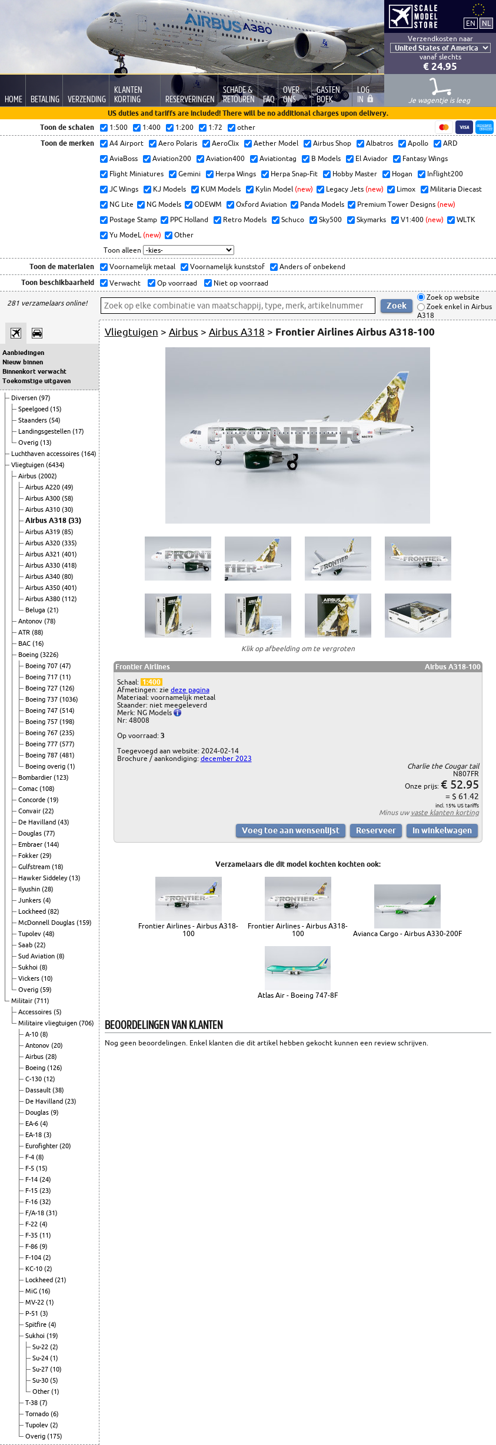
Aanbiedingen (23, 352)
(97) (45, 397)
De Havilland (38, 822)
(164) (88, 453)
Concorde (32, 799)
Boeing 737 (42, 699)
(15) (56, 409)
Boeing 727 (42, 688)
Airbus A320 (43, 543)
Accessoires (36, 1011)
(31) (52, 1212)
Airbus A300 (43, 498)
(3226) (49, 654)
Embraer (31, 844)
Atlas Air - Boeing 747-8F (298, 995)
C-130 (34, 1078)
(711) (41, 1000)
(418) (69, 565)
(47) (65, 665)
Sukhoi (28, 967)
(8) (60, 956)
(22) (48, 810)
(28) (48, 889)
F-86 (32, 1246)
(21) (53, 609)
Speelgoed (34, 409)
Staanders (33, 420)
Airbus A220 (43, 487)
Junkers (30, 900)
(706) (86, 1023)
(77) (49, 833)
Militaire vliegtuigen (48, 1023)
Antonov (31, 621)
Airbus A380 (43, 598)
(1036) (68, 699)
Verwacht (124, 283)
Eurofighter (42, 1145)
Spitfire (36, 1324)
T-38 (32, 1402)
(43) (63, 822)
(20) (57, 1045)
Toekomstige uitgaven (36, 380)
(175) (54, 1436)
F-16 (32, 1201)
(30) (68, 509)
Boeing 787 (42, 755)
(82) (53, 911)
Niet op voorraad (240, 283)
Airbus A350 (43, 587)
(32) (45, 1201)
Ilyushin (30, 889)
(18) (58, 866)
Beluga (36, 609)
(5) (58, 1011)
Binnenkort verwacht (34, 371)
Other (41, 1391)
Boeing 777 (42, 743)
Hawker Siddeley (43, 877)
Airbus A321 (43, 554)
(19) (53, 799)
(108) (47, 788)
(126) (67, 688)
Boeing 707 (42, 665)
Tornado (38, 1413)
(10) (47, 978)
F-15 (32, 1190)
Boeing (29, 654)
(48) (49, 933)
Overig (29, 442)
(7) (43, 1402)
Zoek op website (452, 297)
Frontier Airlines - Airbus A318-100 (188, 929)
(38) (58, 1090)
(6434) (55, 464)
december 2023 (226, 758)
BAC (25, 643)
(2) (47, 1257)
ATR (25, 632)
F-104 (34, 1257)
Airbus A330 (43, 565)
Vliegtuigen (28, 464)
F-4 (30, 1157)
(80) (68, 576)
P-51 (32, 1313)
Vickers (29, 978)
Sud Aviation (37, 956)
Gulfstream (35, 866)
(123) (61, 777)
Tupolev (30, 933)
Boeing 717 (42, 676)
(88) (38, 632)
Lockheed (33, 911)
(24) (45, 1179)
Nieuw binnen (22, 362)
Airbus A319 (43, 531)
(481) (67, 755)
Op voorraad (176, 283)
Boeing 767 (42, 732)
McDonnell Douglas (47, 922)
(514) (67, 710)
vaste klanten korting (445, 812)
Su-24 (41, 1358)
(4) (47, 900)
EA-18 (34, 1134)
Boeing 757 (42, 721)
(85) (68, 531)
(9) (55, 1112)
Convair (30, 810)
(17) (78, 431)
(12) (49, 1078)
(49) (68, 487)
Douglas (31, 833)
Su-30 (41, 1380)
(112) (69, 598)
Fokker (29, 855)
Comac (28, 788)
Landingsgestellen (45, 431)
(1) (71, 766)
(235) (67, 732)
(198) (67, 721)
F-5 (30, 1168)
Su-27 (41, 1369)
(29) (46, 855)
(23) (70, 1101)
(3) (48, 1134)
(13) (46, 442)
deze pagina (190, 689)
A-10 (32, 1034)
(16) (38, 643)
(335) (69, 543)
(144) (51, 844)
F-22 (32, 1224)
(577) (67, 743)
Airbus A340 (43, 576)
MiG (32, 1291)
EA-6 (32, 1123)
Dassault (38, 1090)
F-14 (32, 1179)
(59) (46, 989)
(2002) (47, 476)
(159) (84, 922)
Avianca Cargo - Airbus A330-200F (407, 933)
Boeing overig (46, 766)
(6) (55, 1413)
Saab (26, 944)
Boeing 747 (42, 710)
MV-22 (35, 1302)
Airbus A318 (46, 520)
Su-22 (41, 1346)
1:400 (151, 682)
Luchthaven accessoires (46, 453)
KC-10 (34, 1268)
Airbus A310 (43, 509)
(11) (65, 676)
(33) (74, 520)
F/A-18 (35, 1212)
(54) (55, 420)
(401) (69, 554)
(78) (50, 621)
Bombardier (36, 777)
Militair (22, 1000)
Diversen (25, 397)
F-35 (32, 1235)
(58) (68, 498)
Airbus (28, 476)
